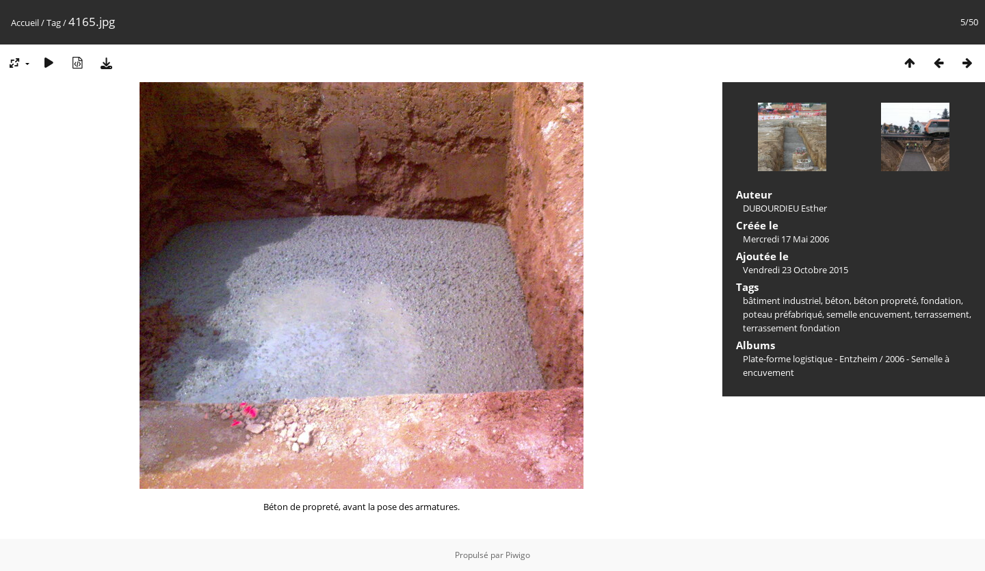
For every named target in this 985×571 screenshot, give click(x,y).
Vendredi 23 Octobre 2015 (795, 270)
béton (837, 300)
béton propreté (885, 300)
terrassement (942, 314)
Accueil (25, 22)
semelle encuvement (868, 314)
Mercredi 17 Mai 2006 (786, 239)
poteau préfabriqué (782, 314)
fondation (941, 300)
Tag (54, 22)
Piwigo (517, 555)
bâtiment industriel (782, 300)
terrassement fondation (791, 328)
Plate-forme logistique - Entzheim (810, 359)
